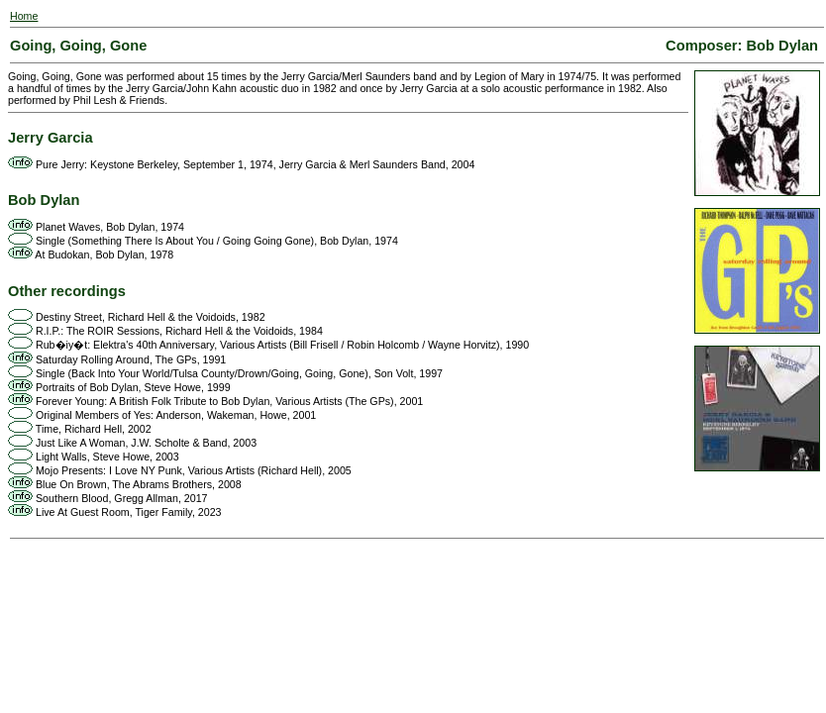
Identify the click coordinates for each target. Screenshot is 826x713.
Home (24, 16)
